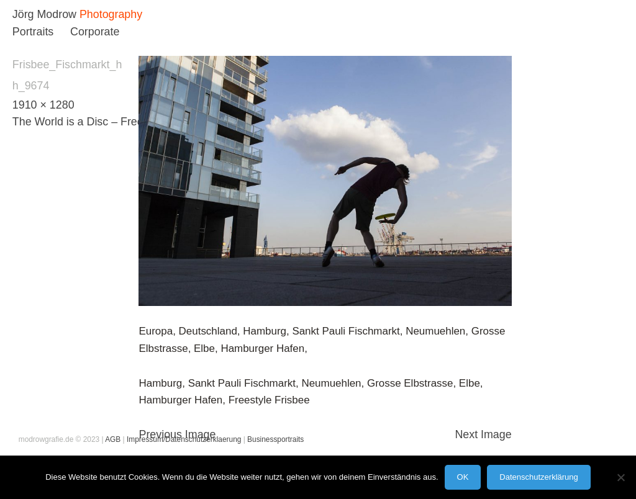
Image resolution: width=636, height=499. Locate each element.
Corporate (94, 31)
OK (463, 477)
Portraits (32, 31)
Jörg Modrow (44, 14)
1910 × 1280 (43, 105)
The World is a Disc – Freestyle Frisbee (109, 121)
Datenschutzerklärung (538, 477)
